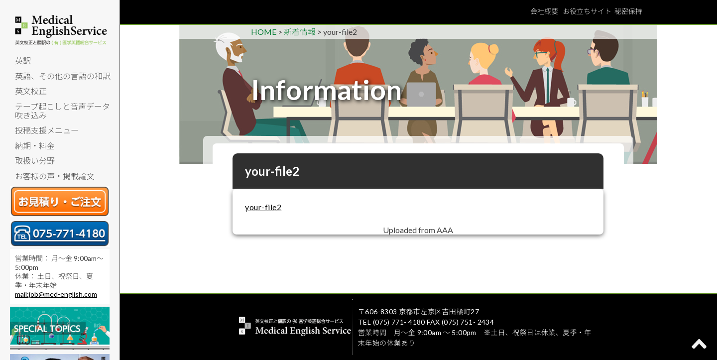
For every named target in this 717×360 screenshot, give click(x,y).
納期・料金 (35, 145)
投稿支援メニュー (47, 130)
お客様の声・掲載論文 (55, 176)
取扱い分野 (35, 160)
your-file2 (263, 207)
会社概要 (544, 11)
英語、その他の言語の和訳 (63, 76)
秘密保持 (628, 11)
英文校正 (31, 91)
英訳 (23, 60)
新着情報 (300, 31)
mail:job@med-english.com (56, 294)
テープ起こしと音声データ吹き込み (62, 111)
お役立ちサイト (587, 11)
